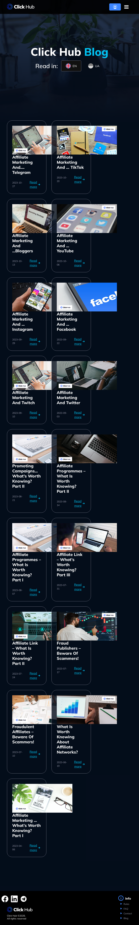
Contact (127, 913)
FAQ (125, 908)
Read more (35, 184)
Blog (125, 918)
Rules (126, 903)
